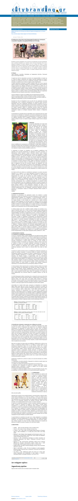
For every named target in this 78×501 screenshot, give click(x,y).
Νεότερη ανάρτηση (15, 496)
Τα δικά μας (44, 15)
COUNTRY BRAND (17, 15)
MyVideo (47, 15)
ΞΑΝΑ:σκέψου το (38, 15)
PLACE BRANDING (31, 15)
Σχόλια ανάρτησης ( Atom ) (21, 498)
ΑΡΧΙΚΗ (12, 15)
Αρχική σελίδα (29, 496)
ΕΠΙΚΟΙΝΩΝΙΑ (52, 15)
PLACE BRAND (24, 15)
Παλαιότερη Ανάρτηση (42, 496)
